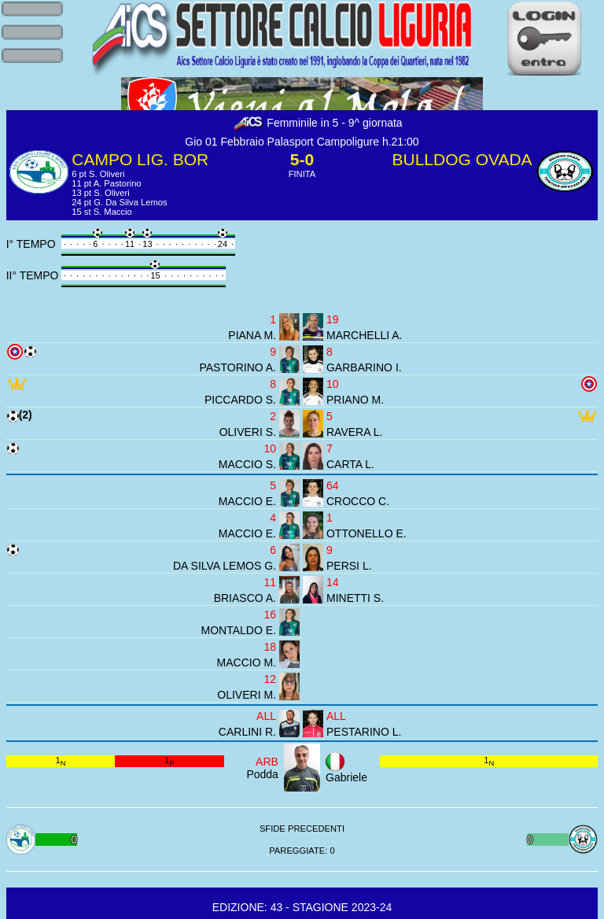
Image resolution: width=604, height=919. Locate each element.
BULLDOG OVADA (462, 159)
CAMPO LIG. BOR (140, 159)
